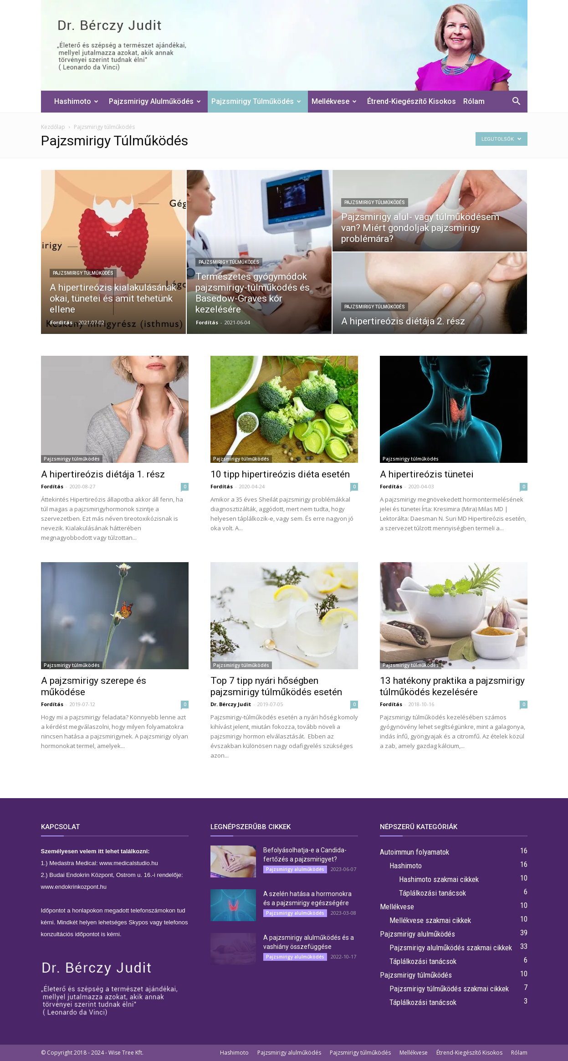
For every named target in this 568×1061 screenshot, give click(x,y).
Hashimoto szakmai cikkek (439, 879)
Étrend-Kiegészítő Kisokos (411, 101)
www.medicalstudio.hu (128, 863)
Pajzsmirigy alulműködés (155, 101)
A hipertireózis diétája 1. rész (103, 474)
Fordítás (61, 322)
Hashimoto (76, 101)
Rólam (474, 101)
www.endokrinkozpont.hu (74, 886)
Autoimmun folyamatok (414, 851)
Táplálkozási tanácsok (432, 892)
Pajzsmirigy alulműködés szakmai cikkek (450, 947)
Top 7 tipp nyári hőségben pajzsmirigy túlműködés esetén (276, 686)
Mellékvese (334, 101)
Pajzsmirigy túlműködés (256, 101)
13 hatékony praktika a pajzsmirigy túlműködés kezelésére (452, 686)
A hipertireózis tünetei (427, 474)
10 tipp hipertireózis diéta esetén (280, 474)
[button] (516, 102)
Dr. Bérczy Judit (230, 704)
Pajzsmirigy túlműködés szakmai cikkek (449, 988)
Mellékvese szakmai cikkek (430, 920)
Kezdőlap (53, 127)
